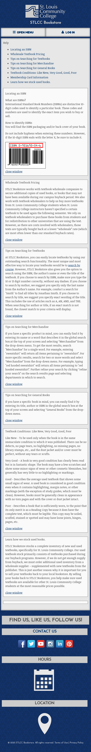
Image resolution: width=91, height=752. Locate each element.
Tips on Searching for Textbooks (30, 59)
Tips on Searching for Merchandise (32, 63)
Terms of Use (61, 743)
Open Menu (25, 32)
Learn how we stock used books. (30, 82)
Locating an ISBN (20, 49)
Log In (70, 32)
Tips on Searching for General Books (32, 68)
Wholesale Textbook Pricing (27, 54)
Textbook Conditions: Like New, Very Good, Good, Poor (43, 73)
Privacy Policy (76, 743)
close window (13, 171)
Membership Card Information (29, 77)
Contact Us (44, 632)
